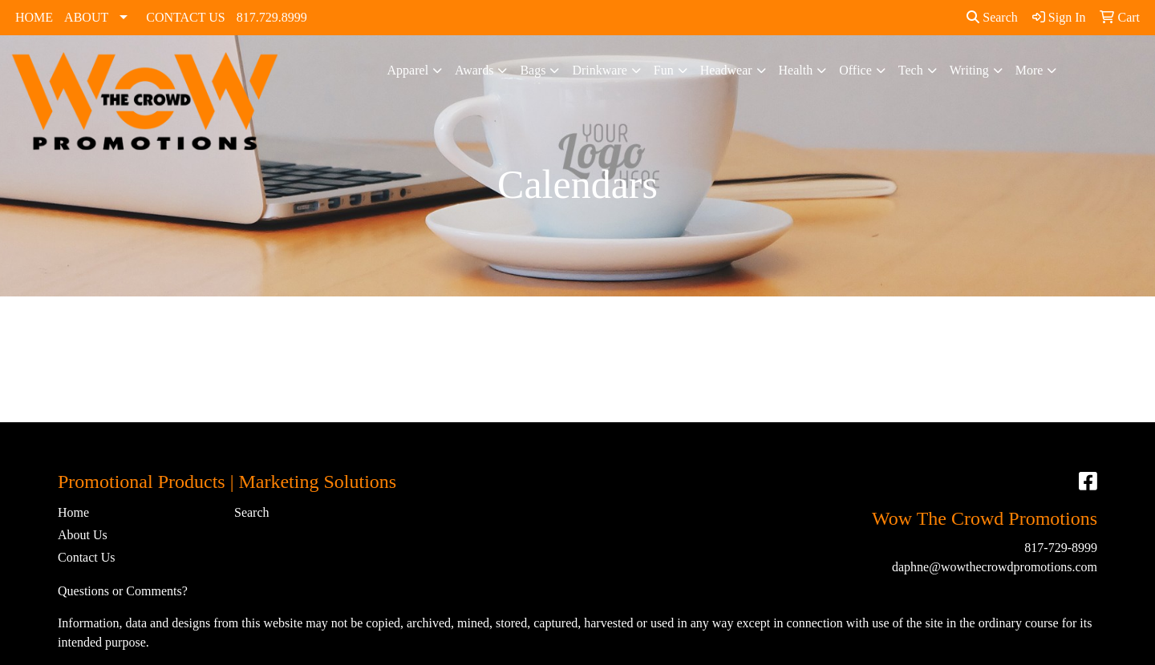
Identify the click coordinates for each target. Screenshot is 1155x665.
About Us (82, 535)
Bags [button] (532, 70)
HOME (34, 17)
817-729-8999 (1060, 547)
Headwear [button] (726, 70)
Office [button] (855, 70)
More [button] (1029, 70)
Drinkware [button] (599, 70)
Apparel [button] (408, 70)
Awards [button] (474, 70)
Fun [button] (664, 70)
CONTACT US (185, 17)
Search (992, 17)
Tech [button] (910, 70)
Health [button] (796, 70)
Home (73, 512)
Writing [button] (969, 70)
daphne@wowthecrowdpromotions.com (994, 567)
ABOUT (86, 17)
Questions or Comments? (123, 591)
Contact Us (87, 557)
